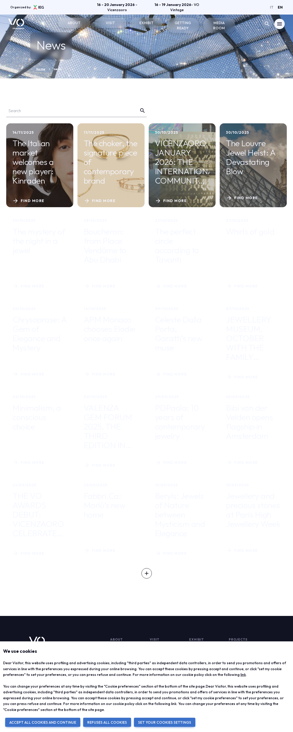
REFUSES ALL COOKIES (107, 722)
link (243, 674)
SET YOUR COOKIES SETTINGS (164, 722)
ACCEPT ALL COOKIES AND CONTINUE (42, 722)
